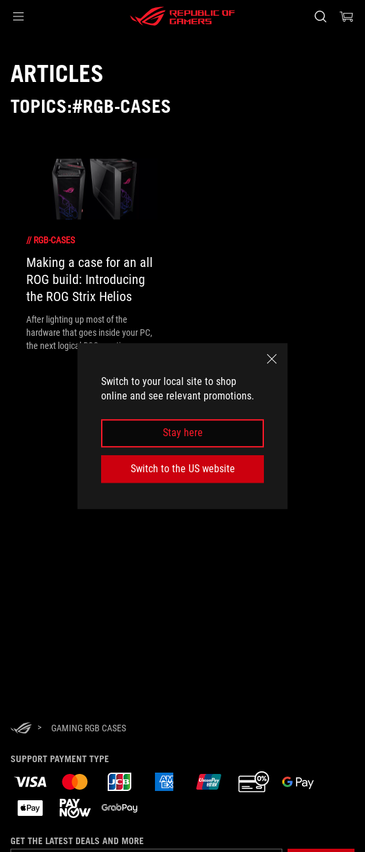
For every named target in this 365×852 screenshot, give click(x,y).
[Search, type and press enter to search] (320, 16)
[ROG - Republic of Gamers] (182, 16)
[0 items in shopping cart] (346, 16)
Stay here (183, 433)
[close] (272, 359)
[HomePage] (21, 729)
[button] (18, 16)
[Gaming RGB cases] (88, 728)
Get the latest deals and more (77, 841)
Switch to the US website (183, 468)
